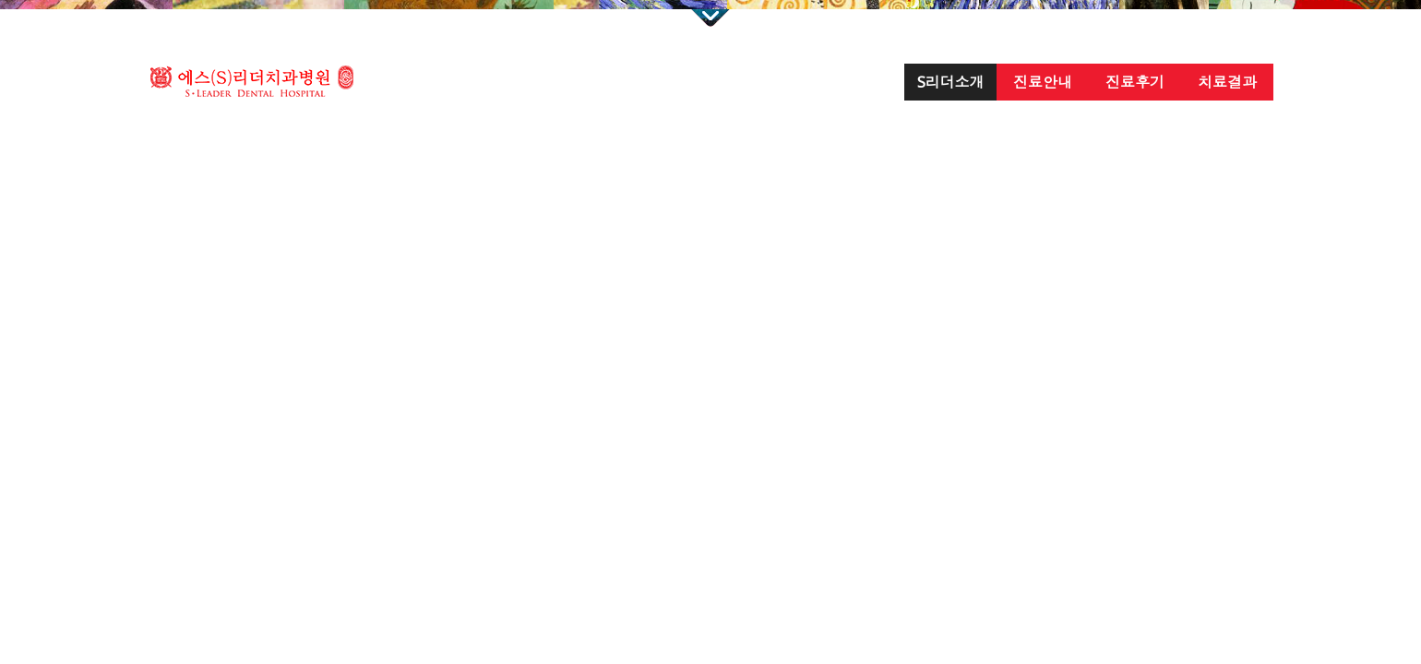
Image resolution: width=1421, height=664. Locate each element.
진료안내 (1042, 82)
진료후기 (1134, 82)
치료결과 (1227, 82)
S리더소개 (951, 82)
